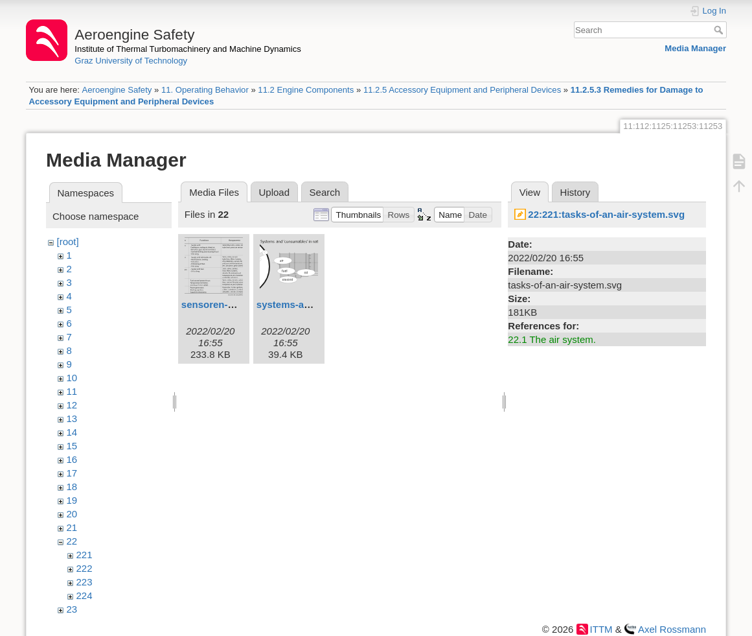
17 (72, 472)
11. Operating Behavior (205, 90)
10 (72, 377)
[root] (68, 241)
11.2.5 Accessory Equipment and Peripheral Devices (462, 90)
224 (84, 595)
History (575, 192)
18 (72, 486)
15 (72, 445)
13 (72, 418)
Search (720, 29)
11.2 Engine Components (306, 90)
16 (72, 459)
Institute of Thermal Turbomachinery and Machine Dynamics (187, 49)
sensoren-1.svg (217, 304)
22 (72, 541)
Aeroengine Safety (117, 90)
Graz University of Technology (130, 60)
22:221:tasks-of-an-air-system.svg (606, 214)
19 (72, 500)
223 (84, 581)
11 (72, 391)
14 (72, 432)
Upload (274, 192)
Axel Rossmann (672, 629)
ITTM (601, 629)
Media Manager (695, 48)
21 (72, 527)
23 (72, 609)
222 (84, 568)
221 (84, 554)
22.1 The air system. (552, 339)
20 (72, 513)
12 (72, 404)
